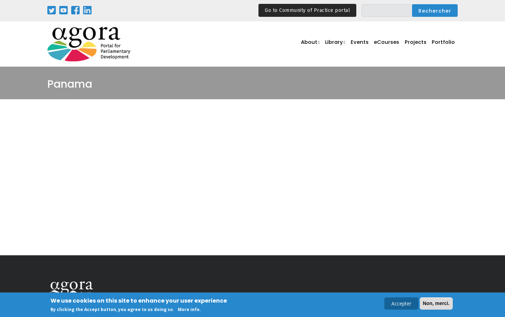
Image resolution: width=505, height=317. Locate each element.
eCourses (390, 44)
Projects (418, 44)
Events (364, 44)
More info (189, 310)
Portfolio (444, 44)
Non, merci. (436, 304)
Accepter (401, 304)
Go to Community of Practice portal (307, 10)
